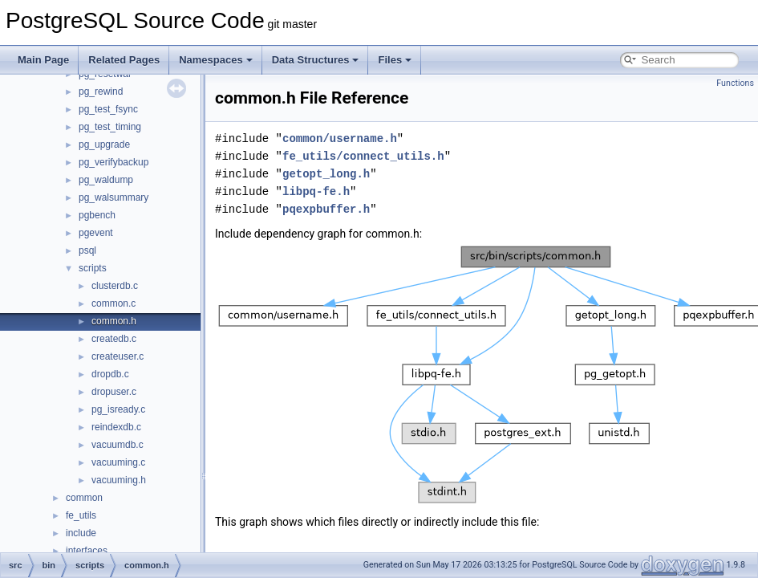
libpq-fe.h (316, 191)
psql (87, 250)
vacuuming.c (118, 462)
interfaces (86, 550)
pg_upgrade (104, 144)
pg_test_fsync (108, 109)
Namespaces (216, 60)
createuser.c (117, 356)
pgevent (96, 232)
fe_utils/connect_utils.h (363, 156)
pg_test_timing (110, 126)
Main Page (43, 60)
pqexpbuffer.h (326, 209)
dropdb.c (110, 374)
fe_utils (81, 515)
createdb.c (113, 338)
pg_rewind (101, 91)
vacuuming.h (118, 480)
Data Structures (315, 60)
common (84, 497)
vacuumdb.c (117, 444)
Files (394, 60)
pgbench (97, 215)
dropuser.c (113, 391)
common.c (113, 303)
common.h (113, 321)
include (81, 533)
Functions (735, 83)
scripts (93, 268)
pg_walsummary (113, 197)
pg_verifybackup (113, 162)
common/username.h (339, 138)
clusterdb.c (114, 285)
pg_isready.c (118, 409)
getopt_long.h (326, 173)
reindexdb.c (116, 427)
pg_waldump (106, 179)
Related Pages (124, 60)
